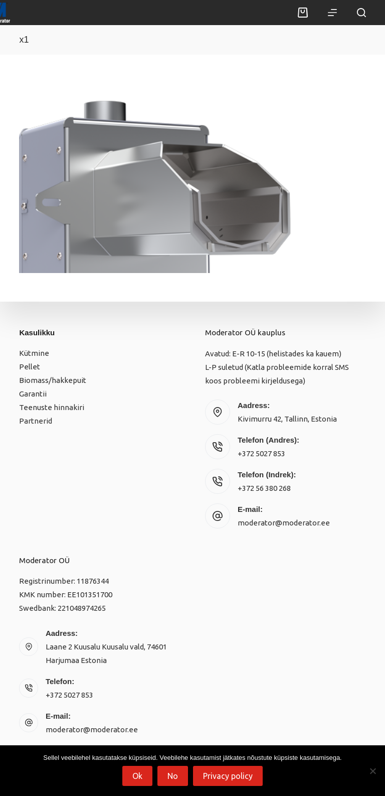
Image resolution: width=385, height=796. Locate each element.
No (172, 775)
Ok (137, 775)
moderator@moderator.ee (284, 522)
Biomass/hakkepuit (52, 380)
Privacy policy (228, 775)
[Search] (361, 12)
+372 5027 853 (261, 453)
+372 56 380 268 (264, 488)
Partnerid (35, 421)
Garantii (33, 393)
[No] (372, 771)
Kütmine (34, 353)
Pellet (29, 366)
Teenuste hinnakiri (51, 407)
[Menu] (332, 12)
